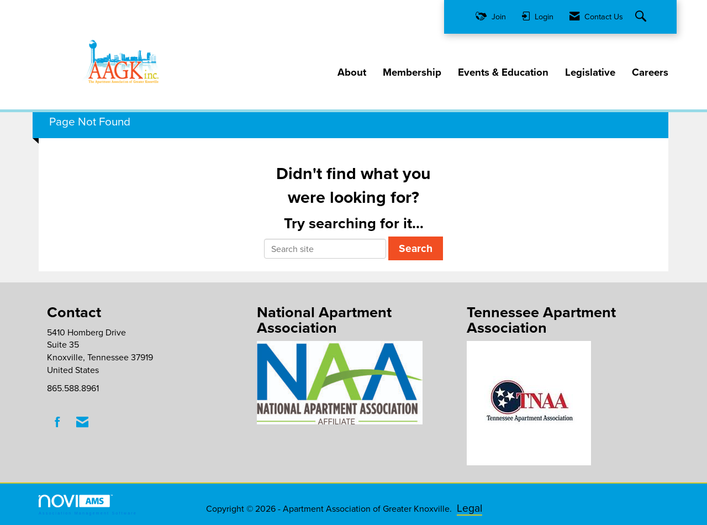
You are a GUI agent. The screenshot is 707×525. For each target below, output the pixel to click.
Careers (650, 72)
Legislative (590, 72)
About (351, 72)
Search (415, 248)
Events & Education (503, 72)
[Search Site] (642, 17)
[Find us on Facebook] (57, 422)
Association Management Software (88, 505)
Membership (412, 72)
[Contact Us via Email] (82, 422)
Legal (469, 507)
